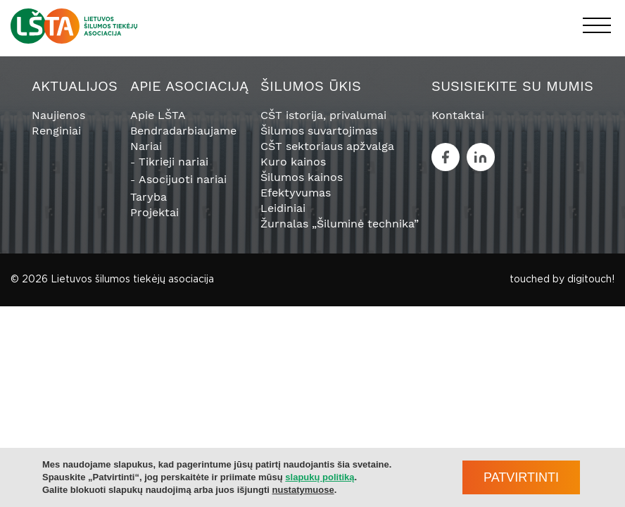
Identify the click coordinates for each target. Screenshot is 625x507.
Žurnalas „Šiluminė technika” (339, 223)
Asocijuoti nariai (183, 179)
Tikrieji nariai (173, 161)
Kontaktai (457, 115)
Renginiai (56, 130)
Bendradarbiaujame (183, 130)
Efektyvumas (295, 192)
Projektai (154, 212)
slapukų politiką (319, 477)
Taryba (148, 197)
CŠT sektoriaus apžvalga (327, 146)
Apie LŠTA (158, 115)
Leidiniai (282, 208)
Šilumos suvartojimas (318, 130)
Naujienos (58, 115)
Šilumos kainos (301, 177)
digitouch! (590, 279)
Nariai (146, 146)
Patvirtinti (521, 477)
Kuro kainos (293, 161)
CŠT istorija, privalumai (323, 115)
